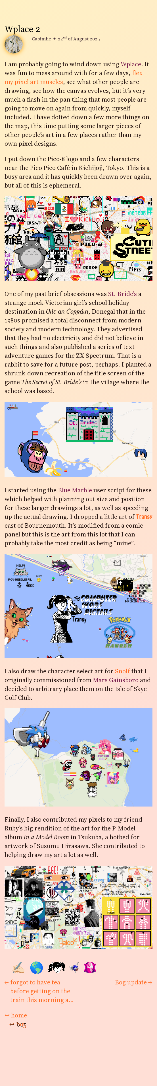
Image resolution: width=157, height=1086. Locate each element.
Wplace (130, 64)
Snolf (122, 671)
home (16, 1015)
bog (17, 1024)
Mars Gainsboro (116, 680)
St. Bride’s (122, 293)
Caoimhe (41, 39)
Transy (144, 517)
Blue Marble (75, 490)
